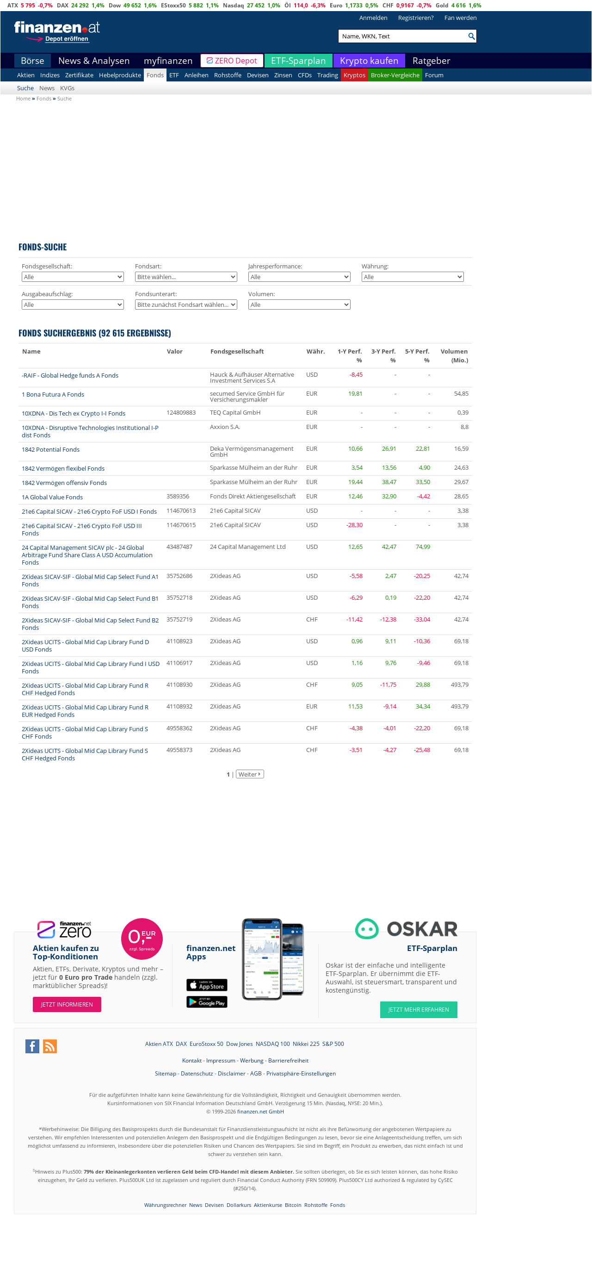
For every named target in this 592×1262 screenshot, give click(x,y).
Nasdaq (233, 5)
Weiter (248, 774)
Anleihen (197, 75)
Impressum (220, 1060)
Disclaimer (232, 1073)
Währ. (316, 351)
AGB (256, 1073)
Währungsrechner (165, 1204)
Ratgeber (431, 61)
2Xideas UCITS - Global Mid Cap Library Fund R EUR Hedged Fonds (85, 711)
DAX (62, 5)
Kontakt (192, 1060)
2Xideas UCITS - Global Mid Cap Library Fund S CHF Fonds (85, 732)
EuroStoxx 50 (206, 1044)
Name (31, 351)
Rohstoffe (227, 75)
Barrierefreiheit (288, 1060)
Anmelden (373, 17)
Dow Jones (239, 1044)
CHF (388, 5)
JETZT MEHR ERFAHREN (418, 1009)
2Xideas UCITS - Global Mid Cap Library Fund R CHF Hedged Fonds (85, 689)
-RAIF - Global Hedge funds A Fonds (70, 375)
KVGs (67, 88)
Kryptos (354, 75)
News (47, 88)
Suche (25, 88)
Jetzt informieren (67, 1004)
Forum (434, 75)
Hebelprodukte (120, 75)
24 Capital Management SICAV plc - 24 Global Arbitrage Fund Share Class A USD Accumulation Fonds (87, 554)
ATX (12, 5)
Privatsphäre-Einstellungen (301, 1073)
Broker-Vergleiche (395, 75)
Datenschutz (197, 1073)
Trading (327, 75)
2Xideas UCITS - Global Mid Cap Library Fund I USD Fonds (91, 667)
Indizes (50, 75)
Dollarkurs (239, 1204)
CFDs (305, 75)
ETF (174, 75)
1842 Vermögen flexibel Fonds (63, 468)
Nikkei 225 (306, 1044)
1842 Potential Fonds (51, 449)
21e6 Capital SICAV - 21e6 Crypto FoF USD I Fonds (89, 511)
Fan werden (460, 17)
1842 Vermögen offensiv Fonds (64, 483)
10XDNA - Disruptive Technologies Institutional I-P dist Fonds (90, 431)
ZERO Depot (236, 61)
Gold (442, 5)
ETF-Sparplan (298, 61)
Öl (287, 5)
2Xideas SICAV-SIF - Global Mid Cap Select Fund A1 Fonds (90, 580)
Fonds (155, 75)
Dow (115, 5)
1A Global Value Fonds (52, 497)
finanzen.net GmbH (260, 1111)
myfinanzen (168, 61)
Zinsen (283, 75)
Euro (336, 5)
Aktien (26, 75)
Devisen (258, 75)
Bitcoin (293, 1204)
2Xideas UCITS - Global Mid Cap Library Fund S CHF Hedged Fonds (85, 754)
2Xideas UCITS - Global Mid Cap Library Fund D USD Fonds (85, 645)
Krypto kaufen (369, 61)
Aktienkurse (268, 1204)
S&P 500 (333, 1044)
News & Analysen (94, 61)
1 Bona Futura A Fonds (53, 394)
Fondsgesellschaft (237, 351)
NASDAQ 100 (273, 1044)
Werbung (252, 1060)
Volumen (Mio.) (454, 355)
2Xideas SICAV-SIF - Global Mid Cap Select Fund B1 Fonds (90, 602)
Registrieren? (416, 17)
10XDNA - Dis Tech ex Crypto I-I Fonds (73, 413)
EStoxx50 (173, 5)
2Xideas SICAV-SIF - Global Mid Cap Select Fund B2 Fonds (90, 624)
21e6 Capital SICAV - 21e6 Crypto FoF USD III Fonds (82, 529)
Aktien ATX (159, 1044)
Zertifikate (79, 75)
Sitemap (165, 1073)
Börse (32, 61)
